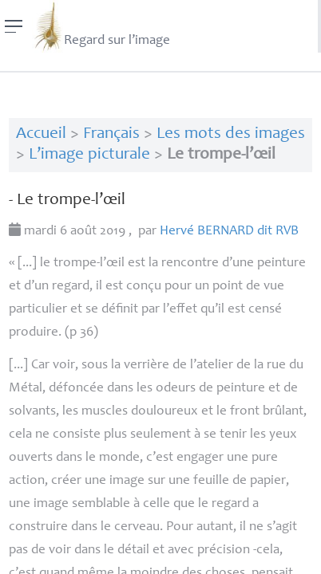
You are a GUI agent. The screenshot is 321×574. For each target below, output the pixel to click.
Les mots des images (231, 134)
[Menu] (14, 26)
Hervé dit (229, 231)
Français (111, 134)
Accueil (41, 134)
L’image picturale (89, 155)
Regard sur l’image (101, 26)
